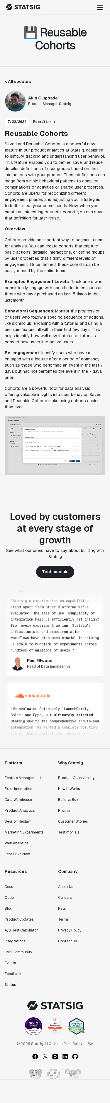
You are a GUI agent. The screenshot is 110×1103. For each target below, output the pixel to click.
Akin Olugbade (43, 98)
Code (9, 897)
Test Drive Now (17, 854)
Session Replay (17, 821)
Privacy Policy (69, 930)
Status (10, 984)
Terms (63, 919)
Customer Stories (73, 821)
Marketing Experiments (24, 832)
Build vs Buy (68, 799)
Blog (8, 908)
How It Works (69, 788)
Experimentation (18, 788)
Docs (9, 886)
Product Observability (76, 778)
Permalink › (44, 121)
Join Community (18, 952)
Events (10, 963)
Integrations (15, 941)
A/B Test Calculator (21, 930)
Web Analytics (16, 843)
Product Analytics (20, 810)
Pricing (64, 810)
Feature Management (23, 778)
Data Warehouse (18, 799)
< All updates (18, 81)
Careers (65, 897)
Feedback (13, 973)
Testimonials (55, 571)
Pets (62, 908)
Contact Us (67, 941)
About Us (65, 886)
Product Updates (19, 919)
